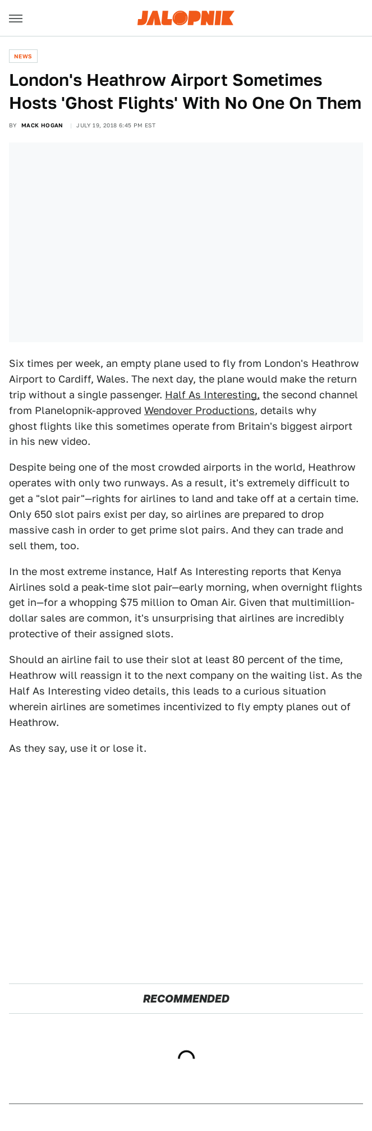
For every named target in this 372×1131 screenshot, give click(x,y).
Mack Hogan (42, 125)
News (23, 56)
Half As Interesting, (212, 395)
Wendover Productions (199, 410)
